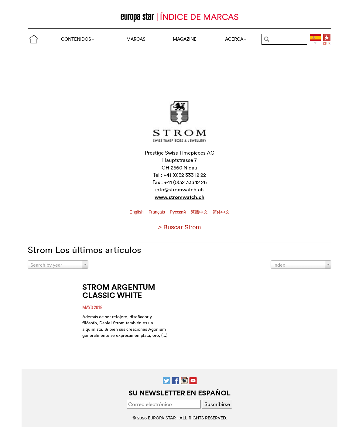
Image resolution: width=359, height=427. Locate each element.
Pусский (178, 212)
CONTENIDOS (77, 39)
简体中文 (221, 212)
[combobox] (58, 264)
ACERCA (235, 39)
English (137, 212)
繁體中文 (200, 212)
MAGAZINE (185, 39)
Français (157, 212)
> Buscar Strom (179, 227)
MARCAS (135, 39)
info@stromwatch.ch (179, 189)
